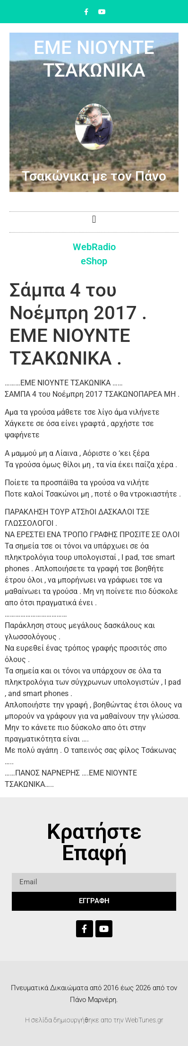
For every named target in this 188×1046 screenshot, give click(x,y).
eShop (94, 261)
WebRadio (94, 247)
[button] (93, 219)
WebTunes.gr (144, 1020)
